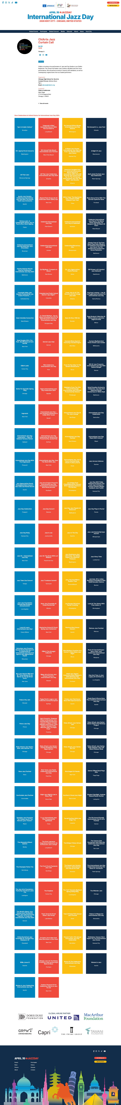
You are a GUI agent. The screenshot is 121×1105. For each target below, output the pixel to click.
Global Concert (54, 31)
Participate (43, 31)
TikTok (12, 2)
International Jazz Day (60, 16)
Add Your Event (113, 5)
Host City (89, 31)
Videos (33, 1065)
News (82, 31)
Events (16, 1062)
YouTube (16, 2)
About (76, 31)
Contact (33, 1070)
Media (63, 31)
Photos (17, 1067)
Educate (69, 31)
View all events (44, 103)
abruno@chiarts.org (48, 85)
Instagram (6, 2)
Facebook (3, 2)
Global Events (33, 31)
